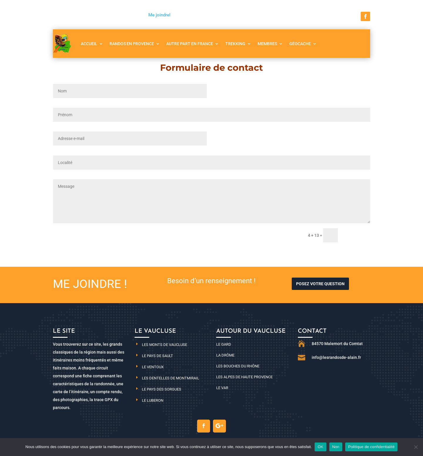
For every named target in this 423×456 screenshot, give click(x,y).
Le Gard (223, 344)
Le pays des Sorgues (161, 389)
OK (320, 447)
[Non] (416, 447)
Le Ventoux (153, 367)
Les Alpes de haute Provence (244, 377)
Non (336, 447)
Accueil (89, 43)
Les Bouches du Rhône (237, 366)
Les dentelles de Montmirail (170, 378)
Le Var (222, 388)
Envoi (357, 235)
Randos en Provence (132, 43)
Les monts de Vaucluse (164, 344)
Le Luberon (152, 400)
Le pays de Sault (157, 356)
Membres (267, 43)
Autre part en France (189, 43)
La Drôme (225, 355)
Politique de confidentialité (371, 447)
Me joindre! (159, 15)
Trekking (235, 43)
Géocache (300, 43)
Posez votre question (320, 283)
